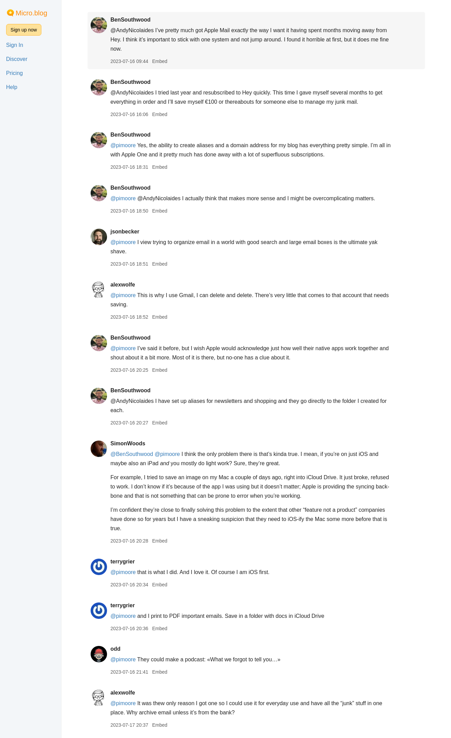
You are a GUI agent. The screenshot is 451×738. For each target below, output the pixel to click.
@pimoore (123, 145)
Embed (159, 61)
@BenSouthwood (131, 454)
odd (115, 649)
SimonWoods (127, 443)
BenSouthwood (130, 20)
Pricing (14, 73)
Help (11, 87)
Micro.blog (31, 13)
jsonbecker (124, 231)
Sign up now (24, 30)
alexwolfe (122, 285)
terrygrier (122, 561)
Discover (16, 59)
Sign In (14, 45)
